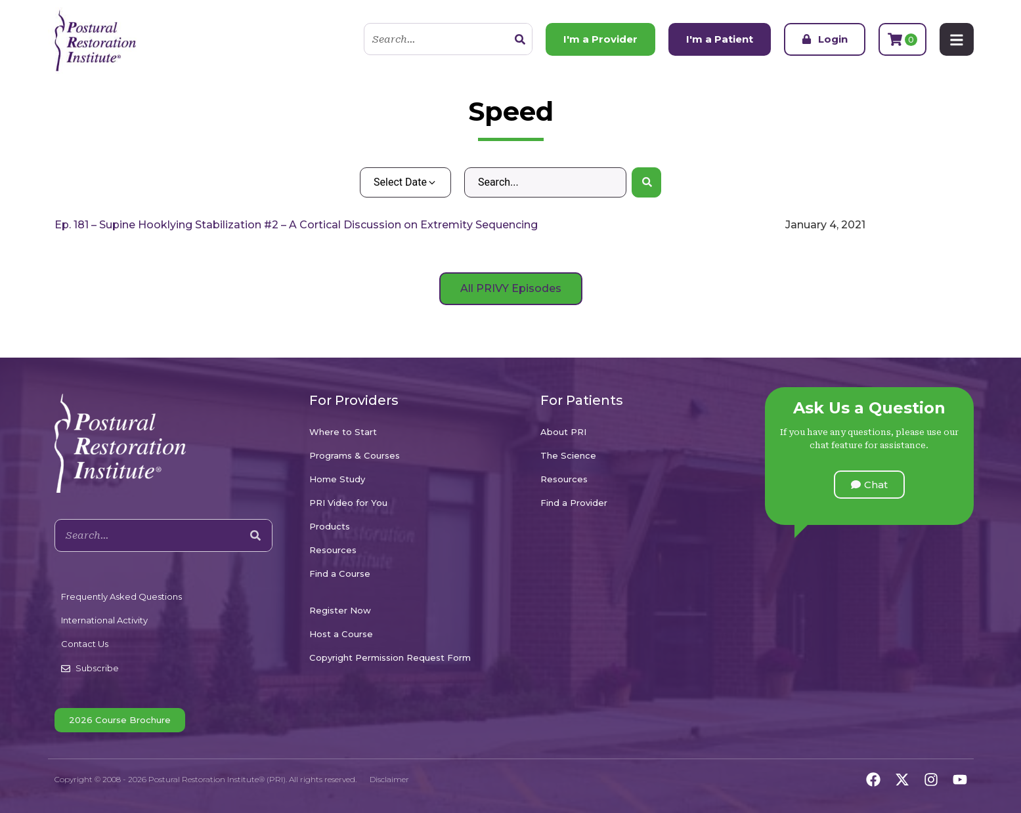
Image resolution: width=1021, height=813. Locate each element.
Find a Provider (573, 502)
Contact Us (84, 643)
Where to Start (343, 432)
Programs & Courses (354, 455)
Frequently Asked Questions (121, 596)
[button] (869, 484)
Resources (333, 550)
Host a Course (341, 634)
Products (329, 526)
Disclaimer (389, 779)
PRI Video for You (348, 502)
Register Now (340, 610)
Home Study (337, 479)
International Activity (104, 620)
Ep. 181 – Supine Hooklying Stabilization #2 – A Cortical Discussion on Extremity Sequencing (296, 225)
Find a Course (339, 573)
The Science (568, 455)
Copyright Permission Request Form (390, 657)
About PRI (563, 432)
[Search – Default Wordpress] (545, 182)
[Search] (520, 39)
